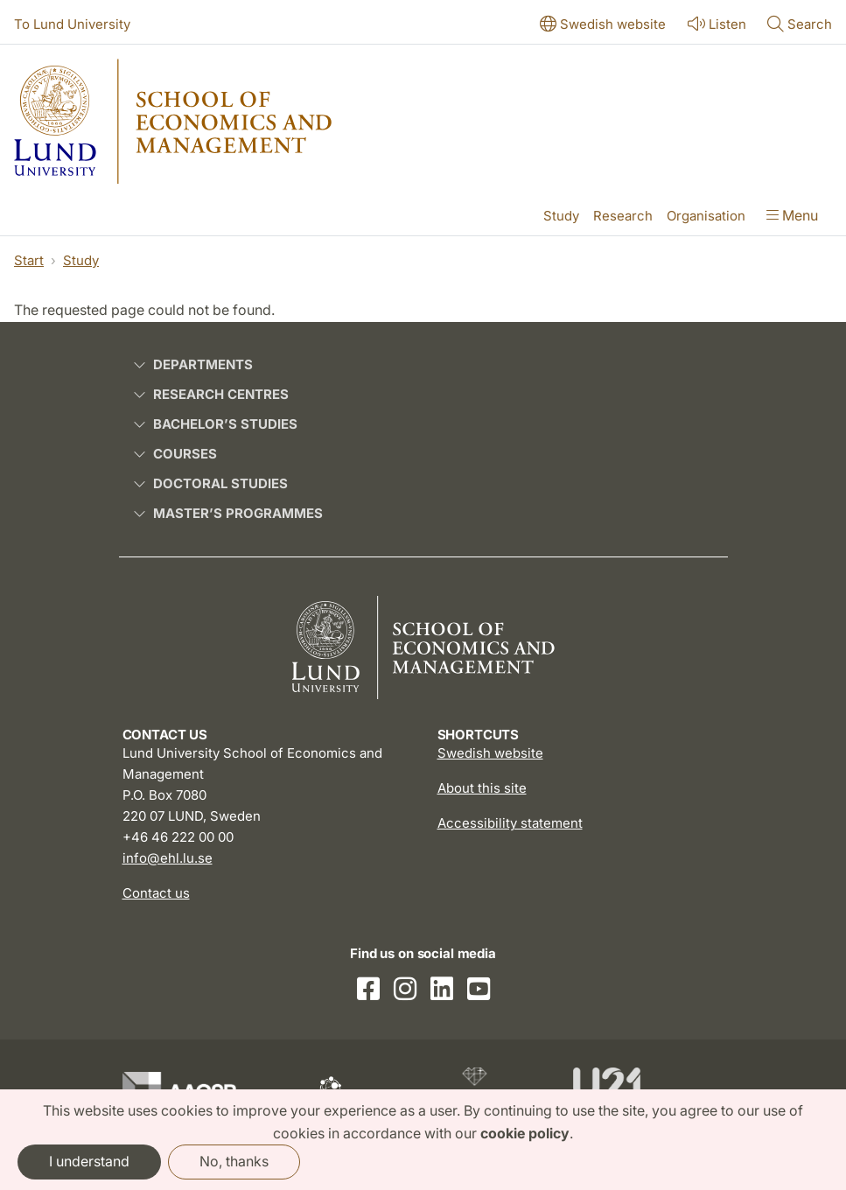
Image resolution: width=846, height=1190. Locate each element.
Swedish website (490, 753)
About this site (482, 788)
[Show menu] (792, 217)
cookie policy (525, 1133)
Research (623, 215)
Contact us (156, 893)
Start (29, 260)
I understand (89, 1161)
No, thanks (234, 1161)
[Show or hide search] (799, 25)
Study (561, 215)
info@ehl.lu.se (167, 858)
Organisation (706, 215)
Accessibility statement (510, 823)
